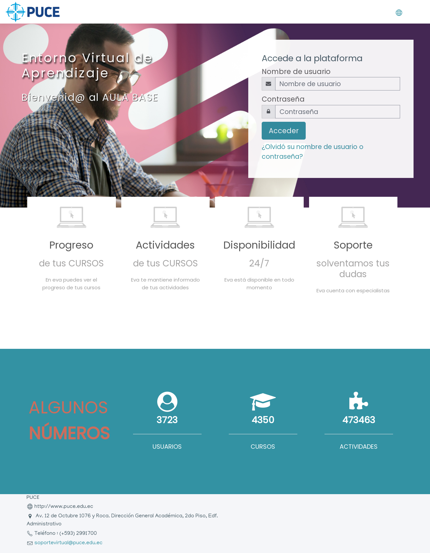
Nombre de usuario (296, 71)
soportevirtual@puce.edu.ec (68, 543)
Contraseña (283, 99)
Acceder (284, 131)
